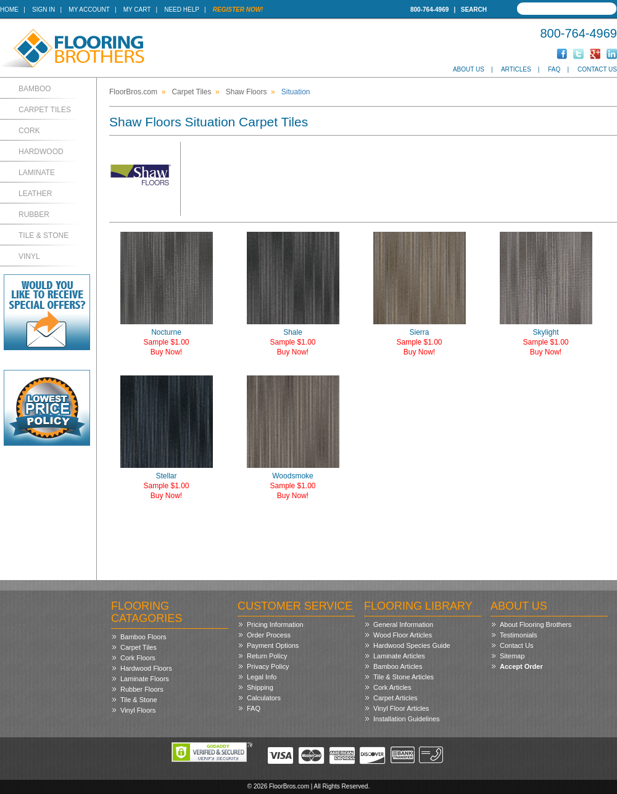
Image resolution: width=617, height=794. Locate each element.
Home (9, 9)
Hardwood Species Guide (411, 645)
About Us (468, 69)
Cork (29, 130)
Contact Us (597, 69)
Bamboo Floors (143, 637)
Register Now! (238, 9)
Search (474, 9)
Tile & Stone (43, 235)
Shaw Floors (246, 92)
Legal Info (261, 677)
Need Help (181, 9)
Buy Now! (166, 352)
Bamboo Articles (397, 666)
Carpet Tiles (45, 109)
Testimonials (518, 635)
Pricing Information (275, 624)
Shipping (260, 687)
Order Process (269, 635)
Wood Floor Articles (402, 635)
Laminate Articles (399, 656)
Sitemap (512, 656)
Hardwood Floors (146, 668)
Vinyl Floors (137, 710)
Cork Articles (392, 687)
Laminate (37, 172)
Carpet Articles (395, 698)
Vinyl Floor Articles (401, 708)
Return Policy (267, 656)
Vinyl (29, 256)
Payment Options (273, 645)
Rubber (34, 214)
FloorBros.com (133, 92)
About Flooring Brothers (535, 624)
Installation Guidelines (406, 718)
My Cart (137, 9)
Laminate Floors (144, 678)
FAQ (554, 69)
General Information (403, 624)
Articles (516, 69)
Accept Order (521, 666)
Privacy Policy (268, 666)
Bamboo (35, 88)
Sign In (43, 9)
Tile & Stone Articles (403, 677)
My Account (88, 9)
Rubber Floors (142, 689)
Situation (295, 92)
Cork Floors (137, 657)
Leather (35, 193)
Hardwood (41, 151)
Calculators (264, 698)
